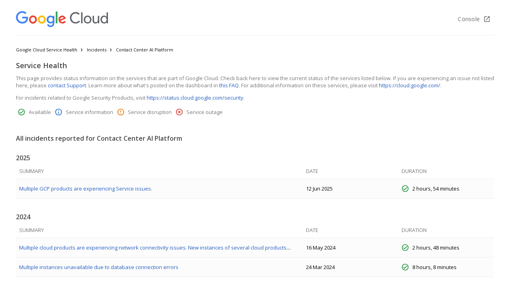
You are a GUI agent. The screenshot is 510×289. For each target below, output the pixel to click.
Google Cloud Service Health (46, 50)
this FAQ (229, 85)
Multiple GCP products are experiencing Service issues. (85, 188)
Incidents (96, 50)
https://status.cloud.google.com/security (195, 97)
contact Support (67, 85)
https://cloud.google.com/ (409, 85)
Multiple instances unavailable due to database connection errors (98, 267)
